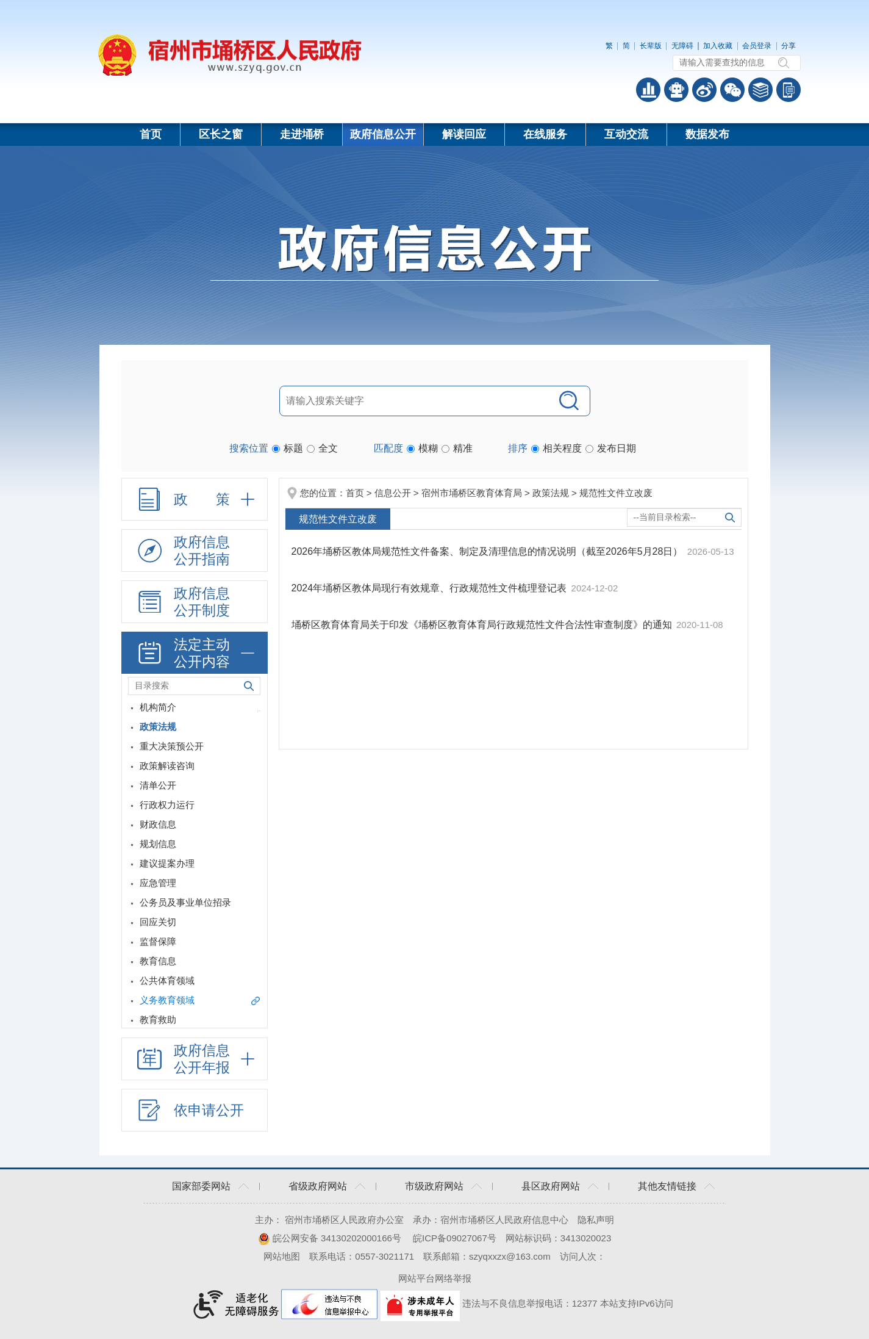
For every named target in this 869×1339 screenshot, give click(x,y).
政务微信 (732, 90)
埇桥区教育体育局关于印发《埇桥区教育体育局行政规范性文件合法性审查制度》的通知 (482, 624)
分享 (788, 46)
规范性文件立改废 (616, 493)
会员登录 (756, 46)
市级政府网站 (434, 1186)
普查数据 (648, 90)
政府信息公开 (383, 134)
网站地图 (281, 1256)
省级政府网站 (317, 1186)
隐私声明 (596, 1219)
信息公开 (392, 493)
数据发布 (707, 134)
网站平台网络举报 (434, 1278)
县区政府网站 (550, 1186)
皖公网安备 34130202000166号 (329, 1238)
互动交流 (626, 134)
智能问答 (676, 90)
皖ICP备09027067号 (454, 1238)
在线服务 (545, 134)
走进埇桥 (302, 134)
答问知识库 (760, 90)
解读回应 (464, 134)
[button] (651, 46)
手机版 (788, 90)
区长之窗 (221, 134)
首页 (151, 134)
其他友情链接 (667, 1186)
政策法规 (550, 493)
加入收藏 (717, 46)
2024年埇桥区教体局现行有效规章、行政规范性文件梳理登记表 (430, 588)
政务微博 (704, 90)
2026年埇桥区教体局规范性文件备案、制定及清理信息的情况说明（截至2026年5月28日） (488, 551)
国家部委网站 (201, 1186)
